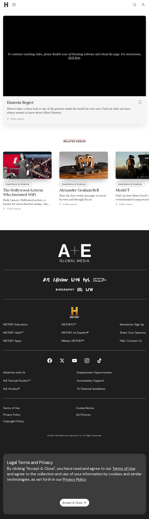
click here (74, 57)
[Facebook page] (49, 360)
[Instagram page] (87, 360)
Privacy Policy (74, 479)
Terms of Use (123, 468)
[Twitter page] (62, 360)
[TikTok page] (99, 360)
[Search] (135, 5)
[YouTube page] (74, 360)
